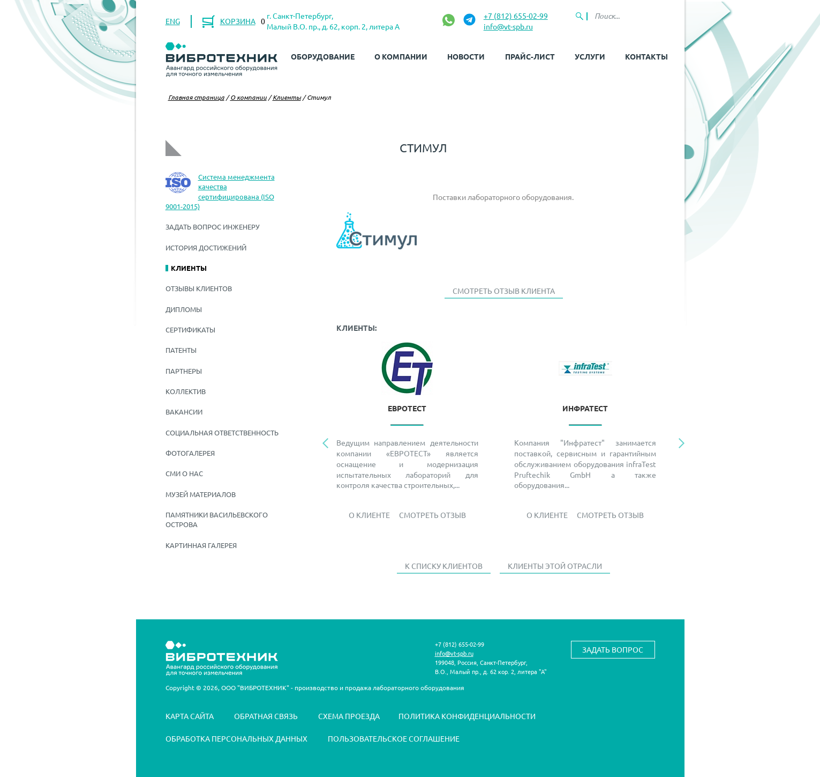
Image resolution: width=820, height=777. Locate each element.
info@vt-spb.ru (508, 26)
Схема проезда (349, 716)
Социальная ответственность (222, 432)
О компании (400, 56)
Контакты (646, 56)
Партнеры (183, 370)
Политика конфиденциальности (467, 716)
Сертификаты (190, 329)
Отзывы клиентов (198, 288)
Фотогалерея (190, 452)
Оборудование (323, 56)
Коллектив (185, 391)
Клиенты (287, 97)
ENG (172, 21)
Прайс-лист (530, 56)
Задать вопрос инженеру (212, 226)
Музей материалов (200, 494)
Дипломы (183, 309)
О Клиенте (369, 515)
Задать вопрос (612, 649)
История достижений (205, 247)
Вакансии (183, 411)
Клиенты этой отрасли (555, 566)
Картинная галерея (201, 545)
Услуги (590, 56)
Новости (466, 56)
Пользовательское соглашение (394, 738)
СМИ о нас (184, 473)
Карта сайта (189, 716)
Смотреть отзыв (432, 515)
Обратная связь (266, 716)
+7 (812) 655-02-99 (516, 15)
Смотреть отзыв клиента (504, 290)
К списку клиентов (444, 566)
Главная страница (196, 97)
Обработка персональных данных (236, 738)
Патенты (181, 349)
